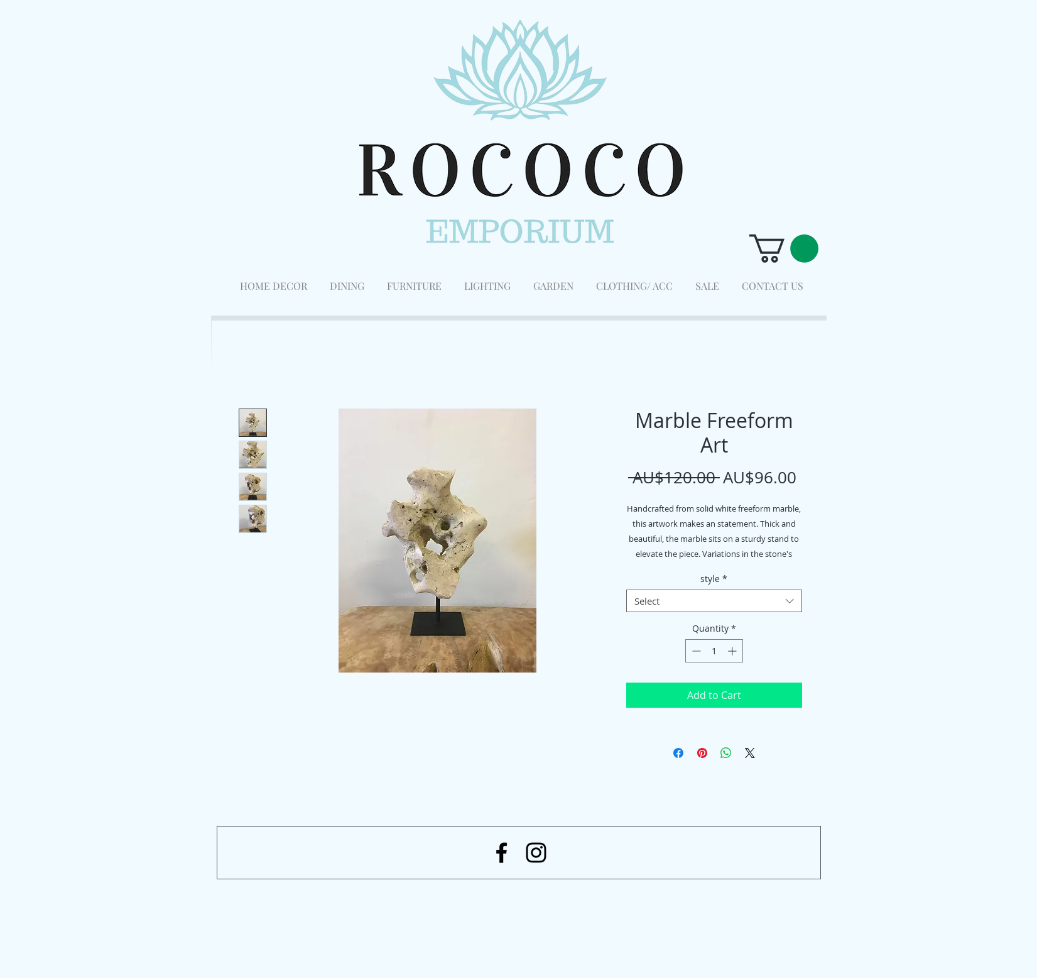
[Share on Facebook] (678, 753)
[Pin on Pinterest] (702, 753)
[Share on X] (749, 753)
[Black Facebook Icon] (501, 852)
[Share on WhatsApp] (726, 753)
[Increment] (733, 651)
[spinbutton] (714, 651)
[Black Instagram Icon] (536, 852)
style (713, 579)
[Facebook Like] (751, 912)
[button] (783, 248)
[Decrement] (695, 651)
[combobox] (714, 601)
